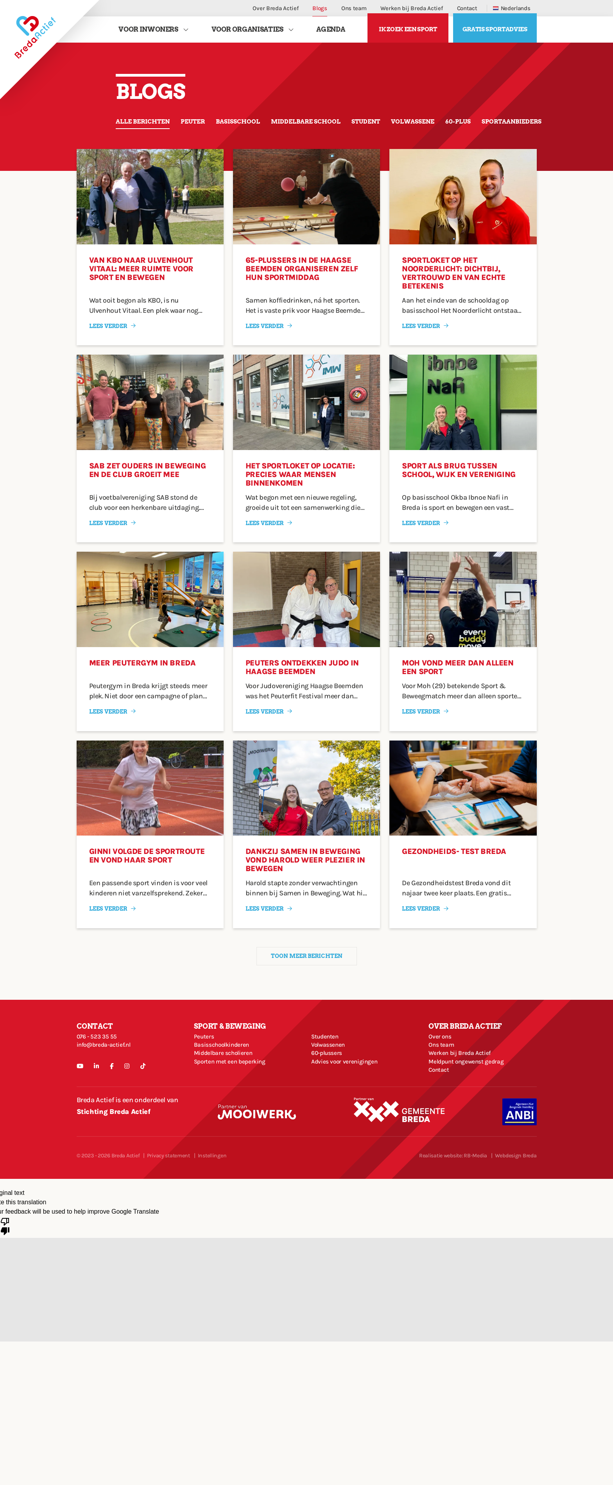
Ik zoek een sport (408, 32)
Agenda (330, 32)
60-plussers (329, 1084)
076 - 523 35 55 (100, 1054)
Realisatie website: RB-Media (453, 1203)
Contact (467, 8)
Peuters (205, 1054)
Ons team (354, 8)
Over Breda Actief (275, 8)
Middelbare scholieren (228, 1084)
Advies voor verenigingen (350, 1099)
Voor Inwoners (148, 32)
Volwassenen (331, 1069)
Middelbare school (339, 128)
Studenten (327, 1054)
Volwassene (464, 128)
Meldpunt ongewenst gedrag (472, 1099)
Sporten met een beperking (236, 1099)
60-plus (517, 128)
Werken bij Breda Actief (411, 8)
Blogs (319, 8)
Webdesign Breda (516, 1203)
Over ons (441, 1054)
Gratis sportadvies (494, 32)
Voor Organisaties (247, 32)
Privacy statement (168, 1203)
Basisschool (259, 128)
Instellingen (212, 1203)
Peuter (207, 128)
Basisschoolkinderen (226, 1069)
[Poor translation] (5, 1273)
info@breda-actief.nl (109, 1069)
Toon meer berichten (306, 969)
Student (409, 128)
